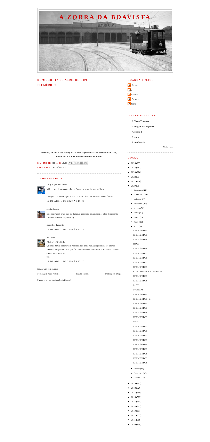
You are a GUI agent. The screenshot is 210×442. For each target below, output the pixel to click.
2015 (133, 401)
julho (136, 212)
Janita (49, 209)
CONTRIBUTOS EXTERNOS (147, 271)
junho (137, 217)
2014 (133, 406)
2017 (133, 392)
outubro (138, 199)
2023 (133, 172)
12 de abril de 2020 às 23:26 (65, 261)
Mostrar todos (168, 147)
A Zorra (132, 103)
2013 (133, 410)
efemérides (59, 167)
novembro (139, 194)
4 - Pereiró (133, 85)
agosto (137, 208)
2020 (133, 185)
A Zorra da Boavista (105, 17)
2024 (133, 167)
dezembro (139, 190)
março (137, 368)
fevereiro (138, 373)
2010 (133, 424)
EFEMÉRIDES (140, 230)
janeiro (137, 377)
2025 (133, 163)
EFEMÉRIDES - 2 (142, 299)
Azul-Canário (138, 142)
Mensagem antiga (113, 273)
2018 (133, 388)
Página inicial (82, 273)
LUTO (136, 285)
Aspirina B (137, 131)
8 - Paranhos (134, 99)
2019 (133, 383)
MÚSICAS (138, 289)
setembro (138, 203)
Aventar (136, 137)
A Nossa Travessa (140, 121)
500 (48, 237)
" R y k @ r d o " (54, 184)
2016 (133, 397)
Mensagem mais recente (48, 273)
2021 (133, 181)
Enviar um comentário (47, 269)
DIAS (136, 244)
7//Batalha (133, 94)
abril (136, 226)
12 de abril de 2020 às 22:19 (65, 229)
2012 (133, 415)
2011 (133, 419)
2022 (133, 176)
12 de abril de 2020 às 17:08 (65, 201)
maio (136, 221)
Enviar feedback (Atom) (60, 280)
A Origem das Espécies (143, 126)
